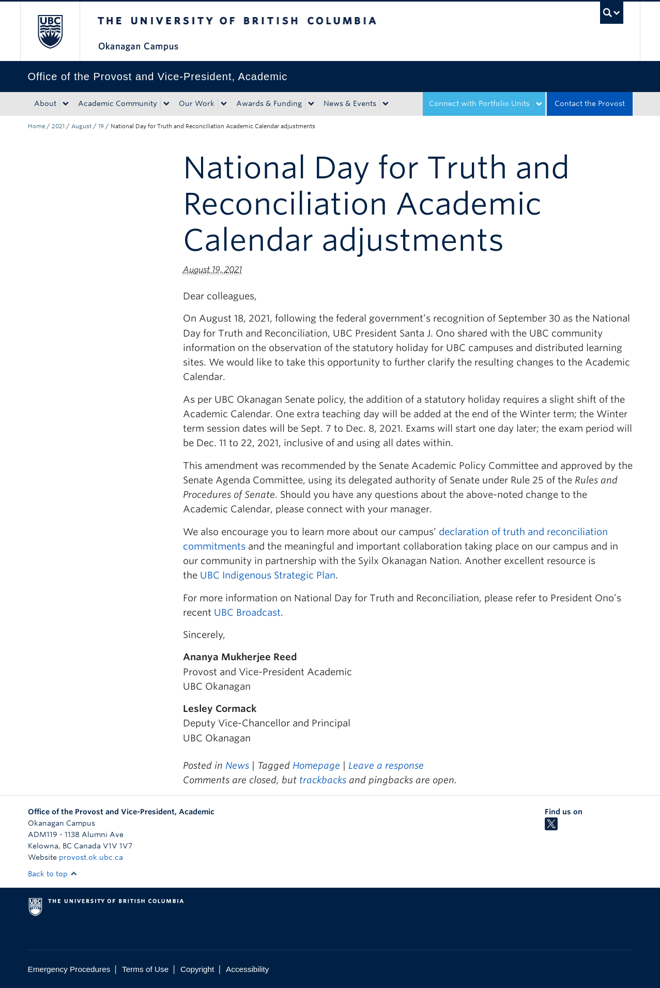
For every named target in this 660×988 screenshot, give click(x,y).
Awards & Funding (269, 103)
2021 (58, 126)
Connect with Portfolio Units (479, 103)
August (81, 126)
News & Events (350, 103)
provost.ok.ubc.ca (91, 857)
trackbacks (322, 779)
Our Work (196, 103)
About (45, 103)
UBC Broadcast (247, 612)
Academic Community (117, 103)
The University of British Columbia (50, 31)
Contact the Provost (590, 103)
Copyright (197, 969)
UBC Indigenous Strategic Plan (267, 575)
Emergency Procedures (69, 969)
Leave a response (386, 765)
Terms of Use (145, 969)
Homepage (316, 765)
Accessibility (247, 969)
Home (36, 126)
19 (101, 126)
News (237, 765)
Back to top (53, 874)
